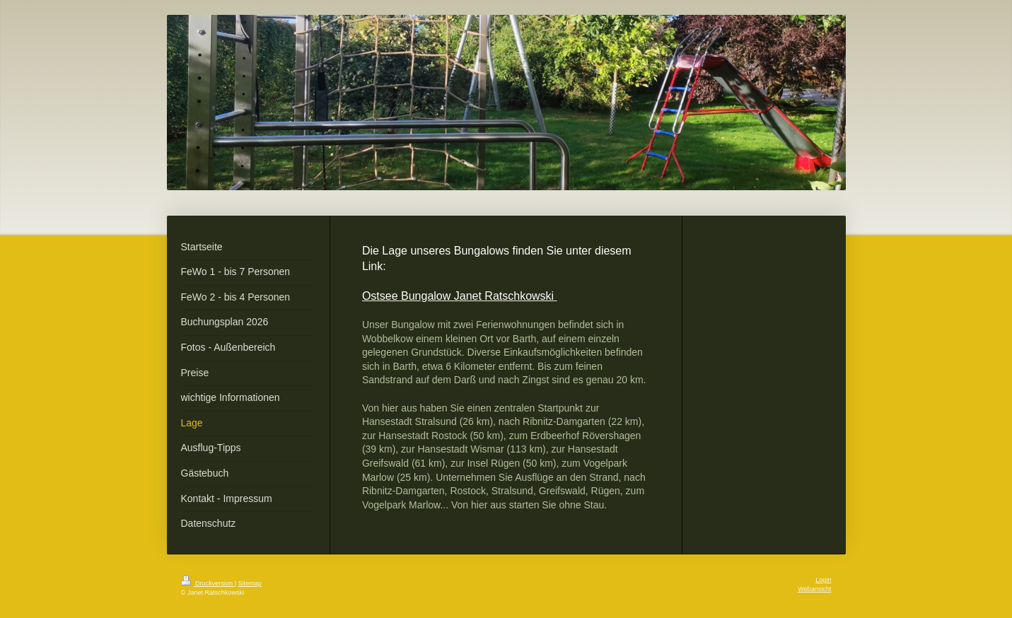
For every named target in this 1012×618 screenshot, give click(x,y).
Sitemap (250, 583)
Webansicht (814, 589)
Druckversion (208, 583)
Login (823, 579)
